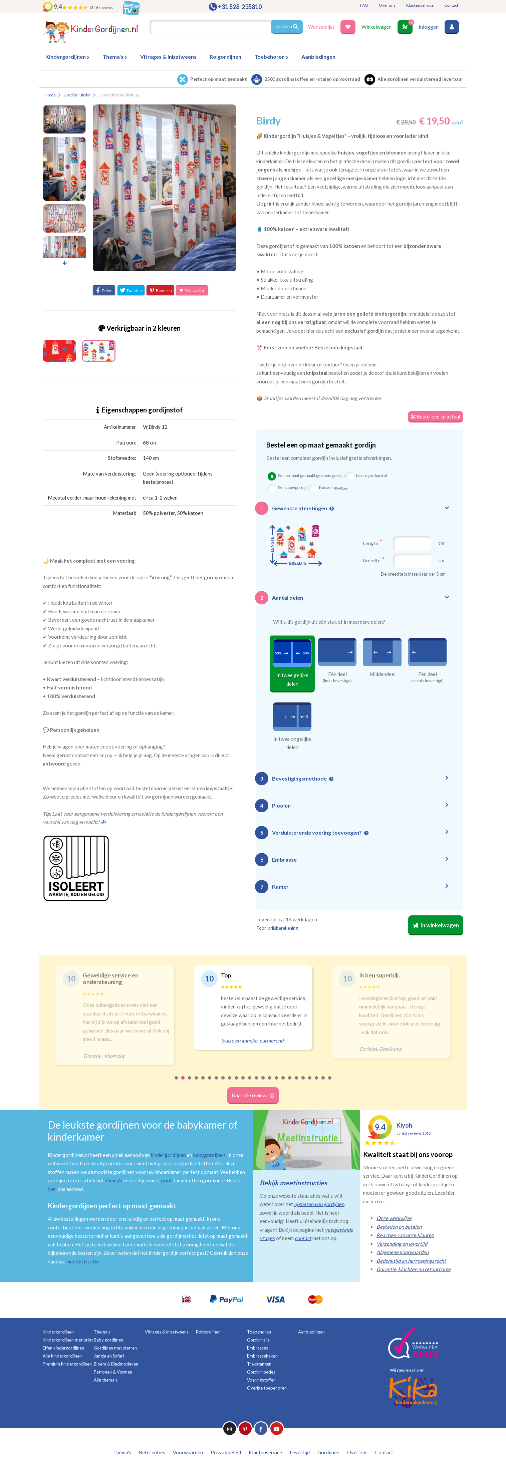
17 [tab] (283, 1083)
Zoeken (286, 27)
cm (441, 543)
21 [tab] (310, 1083)
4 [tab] (197, 1083)
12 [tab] (250, 1083)
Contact (451, 5)
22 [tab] (317, 1083)
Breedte (373, 561)
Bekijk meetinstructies (293, 1184)
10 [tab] (237, 1083)
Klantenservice (420, 5)
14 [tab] (263, 1083)
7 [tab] (217, 1083)
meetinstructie (82, 1262)
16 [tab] (277, 1083)
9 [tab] (230, 1083)
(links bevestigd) (337, 681)
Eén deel (337, 674)
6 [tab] (210, 1083)
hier (52, 1190)
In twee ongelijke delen (292, 743)
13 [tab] (257, 1083)
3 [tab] (190, 1083)
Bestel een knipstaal (435, 417)
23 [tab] (323, 1083)
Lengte (372, 543)
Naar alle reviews (253, 1097)
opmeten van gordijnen (319, 1205)
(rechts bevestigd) (427, 681)
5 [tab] (203, 1083)
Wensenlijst (321, 27)
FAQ (364, 5)
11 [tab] (243, 1083)
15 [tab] (270, 1083)
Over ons (387, 5)
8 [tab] (223, 1083)
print (166, 1182)
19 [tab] (297, 1083)
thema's (113, 1182)
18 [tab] (290, 1083)
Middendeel (382, 674)
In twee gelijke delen (292, 679)
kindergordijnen (168, 1156)
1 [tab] (177, 1083)
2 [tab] (183, 1083)
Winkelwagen (376, 27)
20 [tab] (303, 1083)
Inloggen (429, 27)
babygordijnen (209, 1156)
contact (303, 1239)
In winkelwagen (435, 926)
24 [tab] (330, 1083)
